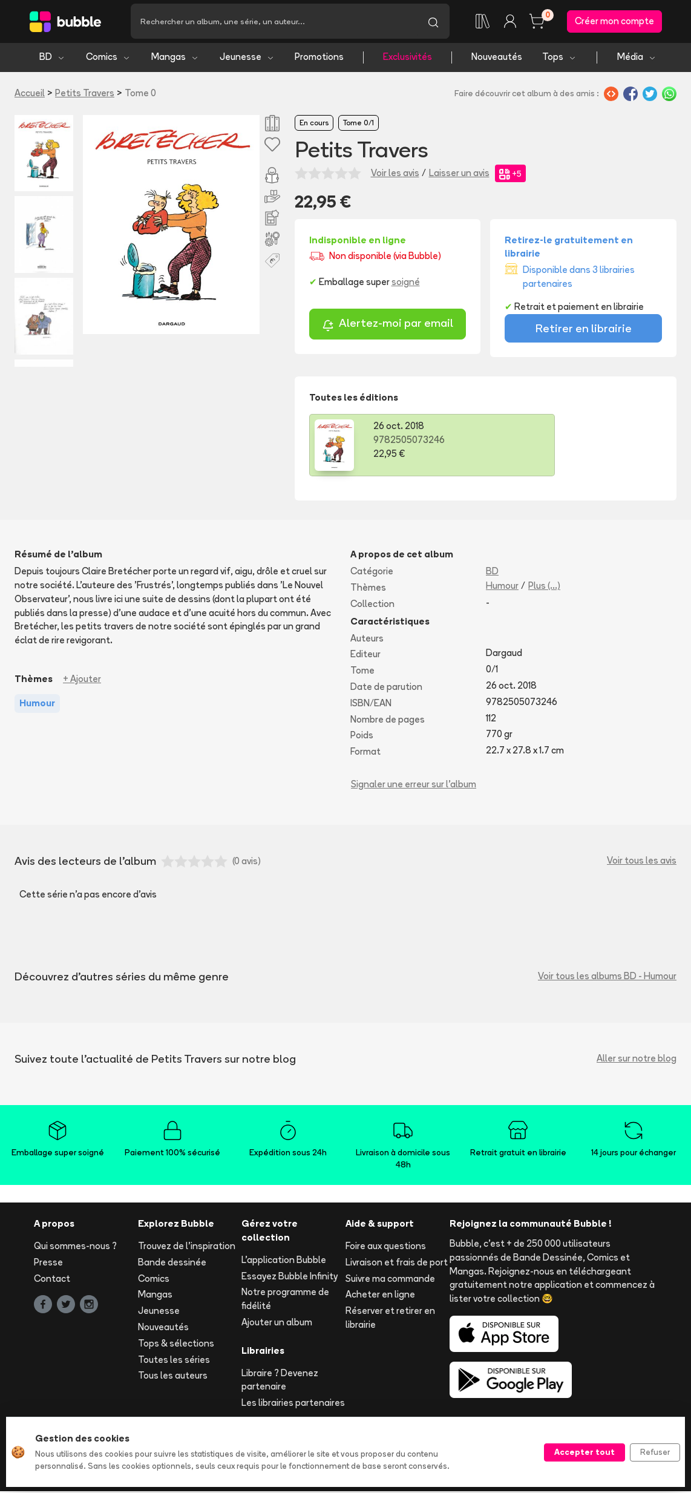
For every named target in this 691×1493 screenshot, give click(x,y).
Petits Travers (84, 94)
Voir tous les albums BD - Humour (607, 978)
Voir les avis (395, 175)
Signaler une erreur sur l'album (413, 786)
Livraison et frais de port (397, 1264)
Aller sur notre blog (636, 1060)
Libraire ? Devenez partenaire (279, 1381)
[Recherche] (274, 22)
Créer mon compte (614, 22)
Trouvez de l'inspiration (186, 1248)
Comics (108, 59)
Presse (48, 1264)
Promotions (319, 59)
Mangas (175, 59)
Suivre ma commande (390, 1280)
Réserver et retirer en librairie (390, 1320)
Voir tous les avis (641, 862)
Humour (502, 587)
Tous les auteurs (173, 1377)
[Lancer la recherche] (433, 22)
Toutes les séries (174, 1361)
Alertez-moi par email (387, 326)
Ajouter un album (276, 1324)
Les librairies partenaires (293, 1405)
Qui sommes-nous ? (75, 1248)
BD (52, 59)
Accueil (30, 94)
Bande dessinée (172, 1264)
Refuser (655, 1452)
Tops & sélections (176, 1345)
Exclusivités (407, 59)
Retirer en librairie (583, 330)
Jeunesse (247, 59)
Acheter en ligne (380, 1296)
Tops (559, 59)
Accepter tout (584, 1452)
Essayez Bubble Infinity (289, 1278)
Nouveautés (496, 59)
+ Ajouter (82, 680)
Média (637, 59)
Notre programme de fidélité (285, 1301)
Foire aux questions (386, 1248)
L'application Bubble (283, 1261)
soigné (405, 284)
